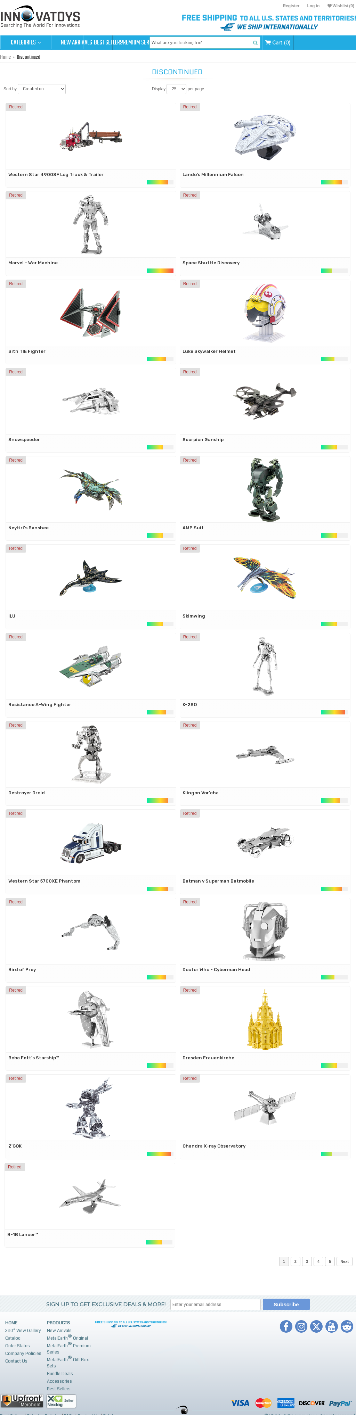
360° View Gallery (23, 1330)
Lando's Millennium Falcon (213, 174)
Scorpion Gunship (203, 439)
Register (291, 5)
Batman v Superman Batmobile (218, 881)
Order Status (17, 1346)
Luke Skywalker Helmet (209, 351)
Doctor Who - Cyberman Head (216, 969)
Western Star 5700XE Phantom (44, 881)
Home (5, 57)
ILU (11, 616)
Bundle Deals (60, 1374)
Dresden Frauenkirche (208, 1057)
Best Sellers (127, 43)
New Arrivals (76, 43)
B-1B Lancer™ (22, 1234)
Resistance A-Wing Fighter (39, 704)
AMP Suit (193, 527)
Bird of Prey (22, 969)
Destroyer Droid (26, 792)
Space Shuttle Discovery (211, 262)
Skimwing (194, 616)
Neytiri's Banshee (28, 527)
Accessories (59, 1381)
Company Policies (23, 1353)
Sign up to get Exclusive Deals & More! (105, 1304)
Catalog (13, 1338)
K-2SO (190, 704)
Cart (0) (332, 42)
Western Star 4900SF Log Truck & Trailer (56, 174)
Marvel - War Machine (33, 262)
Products (58, 1323)
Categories (26, 43)
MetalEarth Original (67, 1337)
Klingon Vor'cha (201, 792)
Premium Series (178, 43)
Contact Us (16, 1361)
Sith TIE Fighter (27, 351)
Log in (313, 5)
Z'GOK (15, 1146)
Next (344, 1261)
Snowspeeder (24, 439)
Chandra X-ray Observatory (214, 1146)
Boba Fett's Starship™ (33, 1057)
